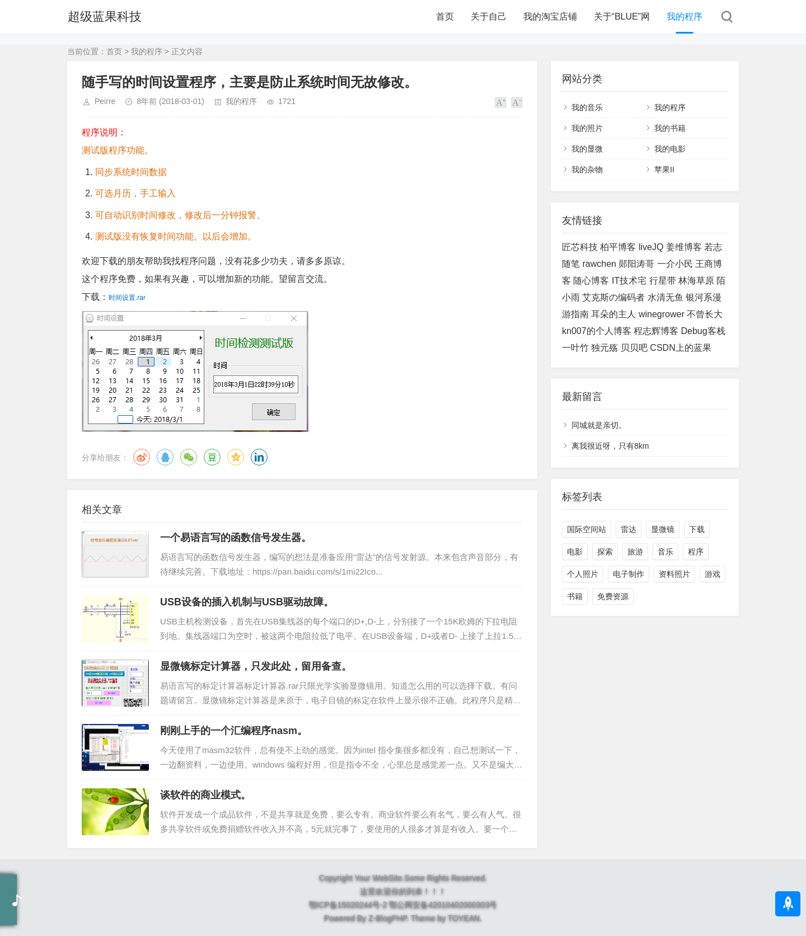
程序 (696, 551)
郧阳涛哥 (636, 264)
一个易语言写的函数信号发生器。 (235, 537)
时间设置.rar (127, 298)
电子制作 (628, 574)
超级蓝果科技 (104, 16)
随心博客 (591, 280)
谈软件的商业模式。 (205, 795)
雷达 (628, 529)
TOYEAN (464, 918)
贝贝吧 (634, 347)
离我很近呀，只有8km (610, 445)
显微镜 (662, 529)
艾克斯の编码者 (613, 297)
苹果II (664, 169)
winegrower (662, 314)
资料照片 (674, 574)
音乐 (665, 551)
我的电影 (670, 148)
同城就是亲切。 (598, 425)
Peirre (105, 101)
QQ (165, 457)
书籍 (575, 596)
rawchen (599, 264)
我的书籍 (670, 128)
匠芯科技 (580, 247)
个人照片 (582, 574)
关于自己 (489, 16)
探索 (605, 551)
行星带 (662, 280)
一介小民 (675, 264)
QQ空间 (235, 457)
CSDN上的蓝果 (680, 347)
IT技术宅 (629, 280)
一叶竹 (575, 347)
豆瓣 (212, 457)
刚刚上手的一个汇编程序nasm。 (233, 730)
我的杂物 (587, 169)
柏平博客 (618, 247)
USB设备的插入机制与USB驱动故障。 (247, 602)
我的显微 (587, 148)
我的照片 (587, 128)
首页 (445, 16)
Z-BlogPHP (387, 918)
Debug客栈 (703, 331)
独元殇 (604, 347)
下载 (697, 529)
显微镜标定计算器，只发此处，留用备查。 (256, 666)
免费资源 (613, 596)
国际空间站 (586, 529)
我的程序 (684, 16)
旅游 (635, 551)
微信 (188, 457)
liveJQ (651, 247)
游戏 (712, 574)
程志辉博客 (656, 331)
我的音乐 (587, 107)
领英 (259, 457)
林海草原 (696, 280)
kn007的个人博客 (596, 331)
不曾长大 (705, 314)
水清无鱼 (665, 297)
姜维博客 (684, 247)
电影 (575, 551)
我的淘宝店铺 (550, 16)
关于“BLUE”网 (622, 16)
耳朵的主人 (613, 314)
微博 (141, 457)
